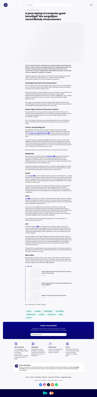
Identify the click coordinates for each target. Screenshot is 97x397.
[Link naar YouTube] (52, 384)
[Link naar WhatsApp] (56, 384)
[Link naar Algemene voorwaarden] (40, 380)
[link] (29, 311)
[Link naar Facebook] (40, 384)
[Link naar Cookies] (61, 380)
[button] (91, 5)
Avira (26, 198)
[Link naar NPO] (51, 393)
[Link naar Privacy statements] (53, 380)
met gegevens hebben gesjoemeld (38, 133)
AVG (36, 226)
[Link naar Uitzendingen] (38, 377)
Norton (31, 176)
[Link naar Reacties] (44, 377)
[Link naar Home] (27, 377)
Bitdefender (50, 156)
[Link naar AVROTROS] (45, 393)
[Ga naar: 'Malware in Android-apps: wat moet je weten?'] (49, 296)
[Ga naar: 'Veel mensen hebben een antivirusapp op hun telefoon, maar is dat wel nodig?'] (49, 273)
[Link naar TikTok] (48, 384)
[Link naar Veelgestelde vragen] (66, 377)
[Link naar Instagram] (44, 384)
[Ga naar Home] (6, 5)
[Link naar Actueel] (32, 377)
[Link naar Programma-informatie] (54, 377)
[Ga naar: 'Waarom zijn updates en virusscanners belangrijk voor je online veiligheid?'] (49, 285)
